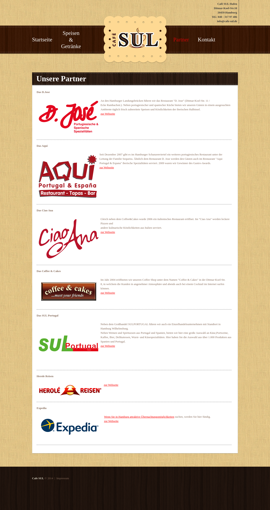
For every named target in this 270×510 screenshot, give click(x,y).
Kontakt (206, 39)
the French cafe (135, 38)
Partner (181, 39)
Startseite (42, 39)
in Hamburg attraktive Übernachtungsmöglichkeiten (144, 416)
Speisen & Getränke (71, 39)
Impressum (62, 478)
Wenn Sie (109, 416)
